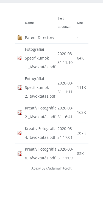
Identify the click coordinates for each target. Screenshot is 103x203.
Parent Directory (39, 37)
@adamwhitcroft (59, 168)
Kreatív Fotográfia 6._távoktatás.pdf (41, 153)
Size (80, 23)
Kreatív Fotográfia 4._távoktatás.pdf (41, 133)
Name (29, 23)
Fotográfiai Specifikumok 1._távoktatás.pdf (40, 58)
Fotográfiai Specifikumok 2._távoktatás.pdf (40, 87)
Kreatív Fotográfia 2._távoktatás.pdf (41, 112)
